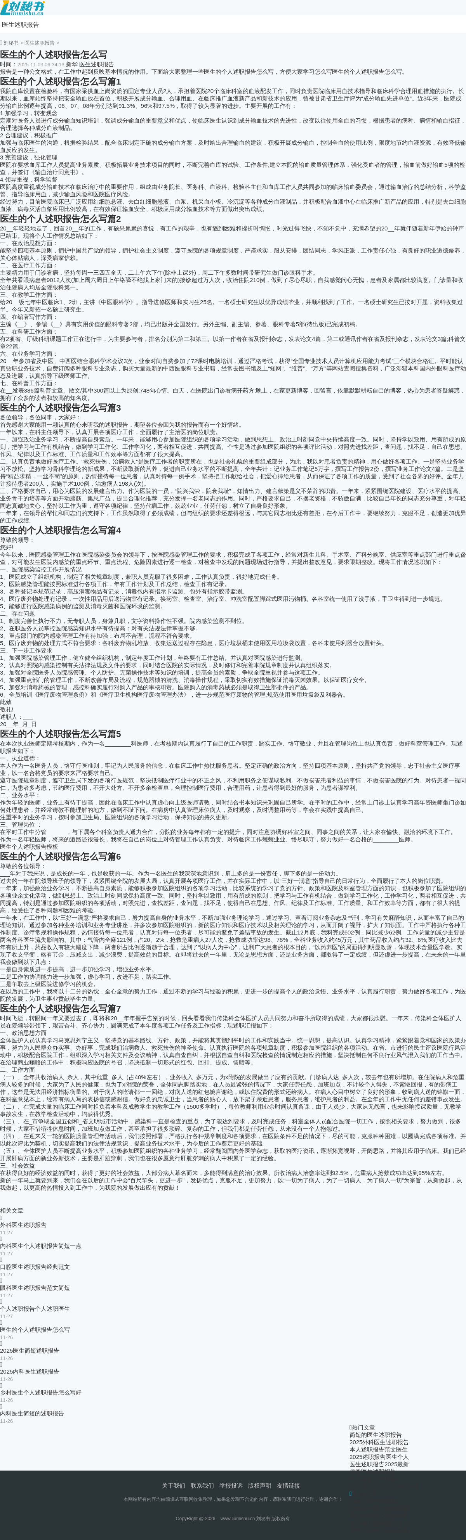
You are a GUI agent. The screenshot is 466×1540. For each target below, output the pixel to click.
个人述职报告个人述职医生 (35, 1308)
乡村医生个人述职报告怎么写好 (41, 1392)
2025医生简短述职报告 (29, 1350)
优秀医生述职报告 (373, 1471)
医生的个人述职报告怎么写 (35, 1329)
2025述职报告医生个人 (379, 1456)
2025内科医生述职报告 (29, 1371)
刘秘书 (11, 43)
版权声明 (259, 1485)
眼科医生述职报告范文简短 (35, 1287)
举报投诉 (231, 1485)
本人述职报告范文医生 (379, 1449)
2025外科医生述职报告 (379, 1442)
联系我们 (202, 1485)
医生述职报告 (20, 24)
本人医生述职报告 (373, 1479)
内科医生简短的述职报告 (32, 1413)
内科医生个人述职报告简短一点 (41, 1245)
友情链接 (288, 1485)
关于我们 (173, 1485)
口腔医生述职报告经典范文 (35, 1266)
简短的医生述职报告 (376, 1434)
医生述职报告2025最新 (379, 1464)
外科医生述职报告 (23, 1225)
